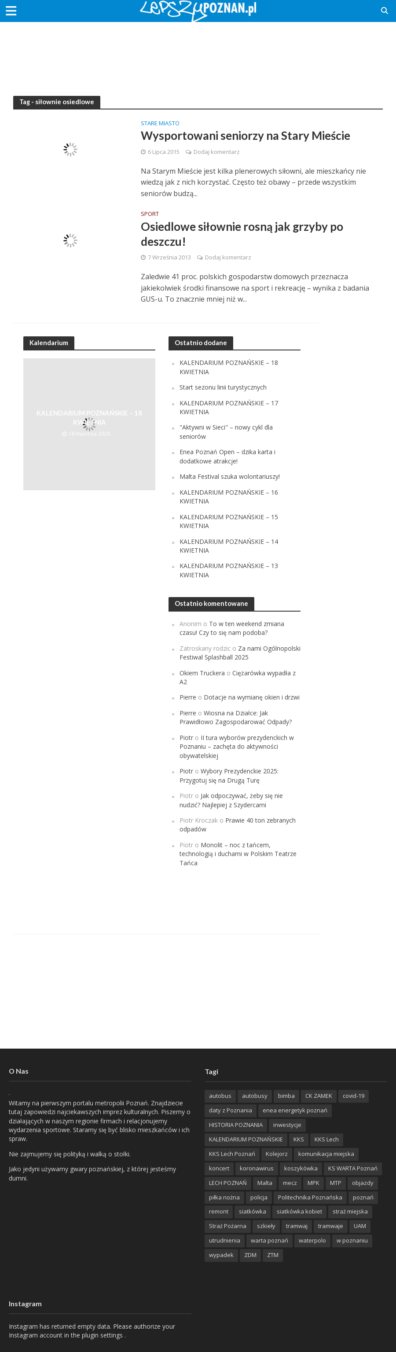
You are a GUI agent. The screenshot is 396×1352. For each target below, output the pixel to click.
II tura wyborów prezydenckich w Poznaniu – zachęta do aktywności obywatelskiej (237, 746)
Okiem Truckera (202, 673)
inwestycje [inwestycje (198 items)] (287, 1125)
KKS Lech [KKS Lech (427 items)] (327, 1139)
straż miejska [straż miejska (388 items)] (350, 1211)
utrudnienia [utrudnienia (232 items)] (224, 1240)
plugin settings (103, 1335)
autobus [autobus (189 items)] (220, 1096)
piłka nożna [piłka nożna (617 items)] (224, 1197)
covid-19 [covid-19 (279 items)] (353, 1096)
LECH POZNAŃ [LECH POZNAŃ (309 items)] (228, 1183)
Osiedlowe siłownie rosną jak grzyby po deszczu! (242, 233)
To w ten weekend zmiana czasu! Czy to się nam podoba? (232, 628)
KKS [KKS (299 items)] (298, 1139)
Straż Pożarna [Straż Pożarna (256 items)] (227, 1226)
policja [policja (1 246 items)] (259, 1197)
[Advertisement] (198, 50)
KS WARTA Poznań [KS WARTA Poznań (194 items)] (353, 1168)
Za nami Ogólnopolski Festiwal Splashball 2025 (240, 652)
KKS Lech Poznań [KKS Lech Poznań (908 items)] (232, 1154)
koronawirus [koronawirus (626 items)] (257, 1168)
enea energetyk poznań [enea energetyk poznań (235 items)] (295, 1110)
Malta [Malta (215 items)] (264, 1183)
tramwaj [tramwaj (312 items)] (297, 1226)
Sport (150, 214)
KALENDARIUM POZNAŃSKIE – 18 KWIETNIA (89, 417)
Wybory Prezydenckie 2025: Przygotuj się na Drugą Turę (229, 775)
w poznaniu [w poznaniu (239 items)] (352, 1240)
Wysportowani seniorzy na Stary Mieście (245, 135)
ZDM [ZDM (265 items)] (250, 1255)
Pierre (188, 697)
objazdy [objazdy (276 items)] (363, 1183)
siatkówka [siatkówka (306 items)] (252, 1211)
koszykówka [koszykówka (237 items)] (301, 1168)
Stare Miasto (160, 123)
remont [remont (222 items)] (218, 1211)
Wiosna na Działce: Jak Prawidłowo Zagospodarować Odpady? (236, 717)
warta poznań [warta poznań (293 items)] (269, 1240)
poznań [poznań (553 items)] (363, 1197)
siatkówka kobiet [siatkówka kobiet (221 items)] (299, 1211)
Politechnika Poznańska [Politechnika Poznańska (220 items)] (310, 1197)
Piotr (186, 737)
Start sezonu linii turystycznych (223, 387)
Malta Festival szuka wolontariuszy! (230, 476)
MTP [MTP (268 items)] (335, 1183)
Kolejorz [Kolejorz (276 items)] (277, 1154)
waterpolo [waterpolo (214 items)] (312, 1240)
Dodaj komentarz (217, 152)
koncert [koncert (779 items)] (219, 1168)
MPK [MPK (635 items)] (313, 1183)
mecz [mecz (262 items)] (290, 1183)
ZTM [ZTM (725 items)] (273, 1255)
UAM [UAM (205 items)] (360, 1226)
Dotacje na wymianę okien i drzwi (252, 697)
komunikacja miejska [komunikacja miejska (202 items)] (326, 1154)
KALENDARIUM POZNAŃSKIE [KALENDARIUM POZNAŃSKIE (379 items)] (246, 1139)
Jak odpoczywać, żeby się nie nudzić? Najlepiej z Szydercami (231, 800)
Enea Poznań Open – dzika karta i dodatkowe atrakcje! (227, 456)
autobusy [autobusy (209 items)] (255, 1096)
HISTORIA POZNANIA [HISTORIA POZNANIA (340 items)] (236, 1125)
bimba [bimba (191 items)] (286, 1096)
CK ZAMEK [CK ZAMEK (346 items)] (318, 1096)
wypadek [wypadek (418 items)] (221, 1255)
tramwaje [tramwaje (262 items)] (330, 1226)
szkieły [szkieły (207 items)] (266, 1226)
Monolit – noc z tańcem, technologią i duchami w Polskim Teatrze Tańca (238, 854)
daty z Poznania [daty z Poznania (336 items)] (230, 1110)
